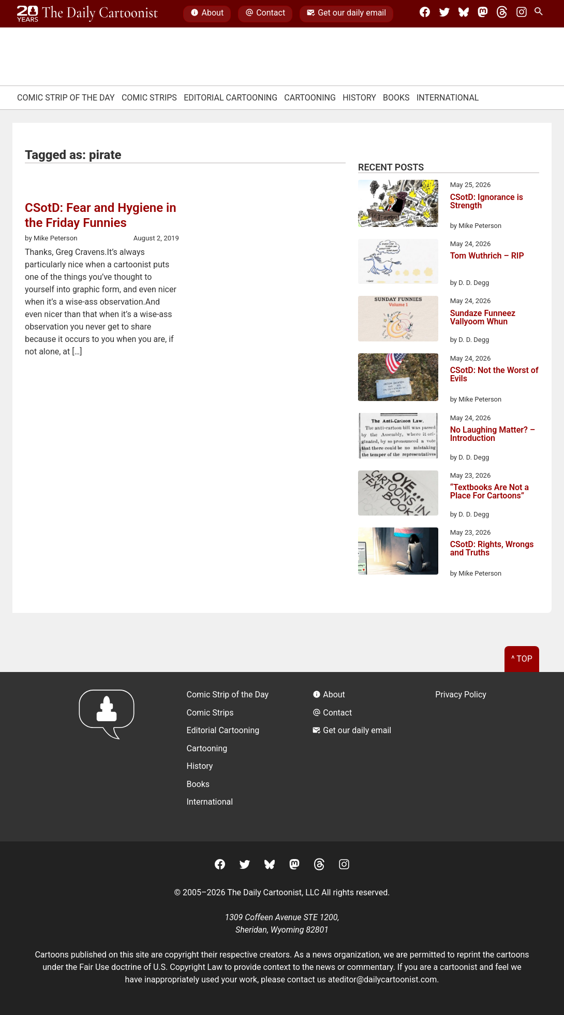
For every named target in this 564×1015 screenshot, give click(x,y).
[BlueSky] (463, 14)
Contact (265, 14)
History (359, 98)
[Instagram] (521, 14)
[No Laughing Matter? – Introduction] (398, 437)
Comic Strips (149, 98)
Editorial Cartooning (230, 98)
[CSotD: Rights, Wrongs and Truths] (398, 552)
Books (396, 98)
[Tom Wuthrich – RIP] (398, 263)
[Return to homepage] (110, 757)
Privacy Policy (460, 694)
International (448, 98)
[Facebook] (425, 14)
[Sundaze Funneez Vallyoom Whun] (398, 320)
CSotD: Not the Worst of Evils (494, 374)
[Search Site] (541, 14)
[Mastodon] (483, 14)
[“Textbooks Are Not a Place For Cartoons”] (398, 494)
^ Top (521, 659)
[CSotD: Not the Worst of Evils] (398, 379)
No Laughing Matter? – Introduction (492, 434)
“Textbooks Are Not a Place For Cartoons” (489, 492)
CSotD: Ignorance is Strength (486, 201)
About (207, 14)
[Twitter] (444, 14)
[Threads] (502, 14)
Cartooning (310, 98)
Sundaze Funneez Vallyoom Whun (483, 317)
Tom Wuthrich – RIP (487, 256)
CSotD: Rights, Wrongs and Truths (492, 548)
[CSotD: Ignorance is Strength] (398, 205)
